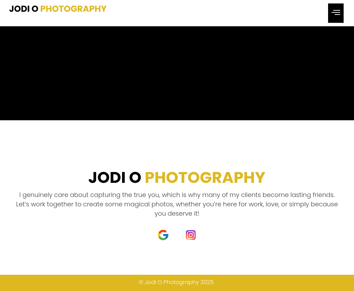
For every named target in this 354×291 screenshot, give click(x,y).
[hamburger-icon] (336, 13)
